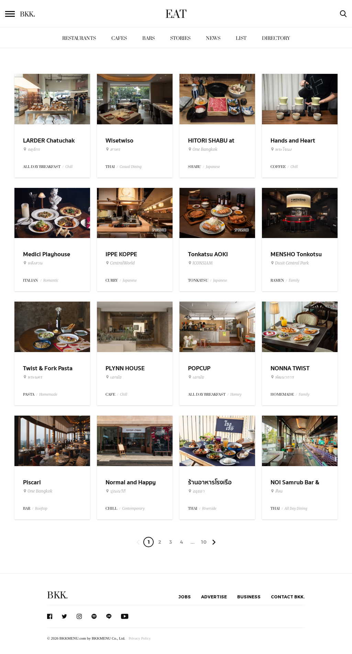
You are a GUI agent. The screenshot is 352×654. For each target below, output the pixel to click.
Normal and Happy (131, 482)
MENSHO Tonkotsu (296, 254)
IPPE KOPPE (121, 254)
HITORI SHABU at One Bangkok (211, 145)
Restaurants (79, 38)
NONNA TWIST (290, 368)
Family (294, 280)
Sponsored (159, 230)
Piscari (32, 482)
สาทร (113, 149)
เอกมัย (113, 377)
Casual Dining (131, 167)
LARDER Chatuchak (49, 141)
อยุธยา (196, 491)
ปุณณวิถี (115, 491)
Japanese (213, 167)
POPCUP (199, 368)
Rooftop (41, 508)
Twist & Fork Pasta (48, 368)
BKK (27, 14)
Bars (148, 38)
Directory (276, 38)
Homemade (48, 394)
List (241, 38)
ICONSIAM (200, 263)
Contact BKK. (288, 596)
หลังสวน (32, 263)
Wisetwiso (119, 141)
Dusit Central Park (290, 263)
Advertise (214, 596)
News (213, 38)
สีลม (277, 491)
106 (204, 543)
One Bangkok (202, 149)
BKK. (57, 595)
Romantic (50, 280)
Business (249, 596)
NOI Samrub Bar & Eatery (295, 486)
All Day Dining (296, 508)
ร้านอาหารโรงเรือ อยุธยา (210, 486)
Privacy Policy (140, 638)
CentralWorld (120, 263)
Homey (236, 394)
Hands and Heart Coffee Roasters (293, 145)
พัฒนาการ (282, 377)
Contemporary (133, 508)
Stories (180, 38)
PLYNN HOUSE (125, 368)
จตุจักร (31, 149)
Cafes (119, 38)
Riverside (209, 508)
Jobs (184, 596)
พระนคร (32, 377)
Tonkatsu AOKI (208, 254)
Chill (69, 167)
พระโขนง (281, 149)
